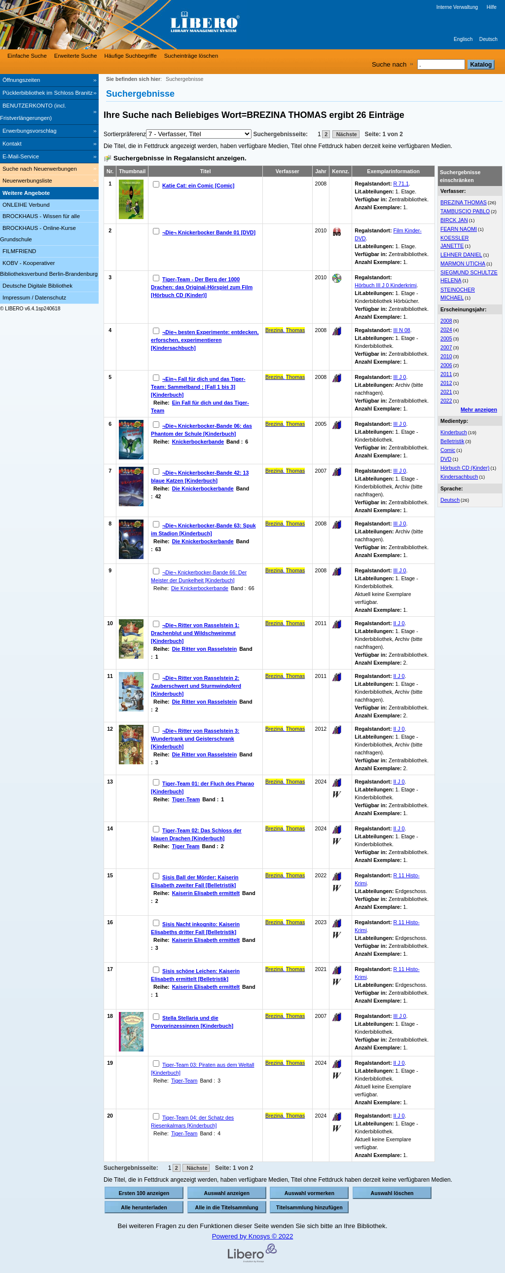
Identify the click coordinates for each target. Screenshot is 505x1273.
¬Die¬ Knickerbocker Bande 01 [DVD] (208, 232)
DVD (446, 459)
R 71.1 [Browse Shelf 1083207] (400, 184)
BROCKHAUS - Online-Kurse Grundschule (38, 233)
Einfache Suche (27, 56)
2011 (446, 374)
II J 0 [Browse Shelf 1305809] (398, 782)
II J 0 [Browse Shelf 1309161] (398, 828)
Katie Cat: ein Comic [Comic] (198, 185)
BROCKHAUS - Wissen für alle (41, 216)
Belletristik (452, 441)
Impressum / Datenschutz (34, 297)
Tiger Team (186, 846)
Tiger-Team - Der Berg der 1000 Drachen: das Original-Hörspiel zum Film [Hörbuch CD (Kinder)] (201, 287)
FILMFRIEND (19, 251)
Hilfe (492, 7)
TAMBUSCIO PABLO (465, 211)
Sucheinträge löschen (191, 56)
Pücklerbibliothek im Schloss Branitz (47, 93)
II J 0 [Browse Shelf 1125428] (398, 623)
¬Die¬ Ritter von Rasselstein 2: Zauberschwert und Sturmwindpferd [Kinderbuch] (196, 686)
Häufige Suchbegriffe (131, 56)
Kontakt (12, 144)
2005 (446, 338)
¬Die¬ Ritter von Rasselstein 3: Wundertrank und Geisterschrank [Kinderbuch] (195, 738)
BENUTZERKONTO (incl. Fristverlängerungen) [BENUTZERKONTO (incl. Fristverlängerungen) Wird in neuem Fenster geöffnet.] (33, 112)
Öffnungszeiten (21, 80)
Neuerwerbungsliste (27, 181)
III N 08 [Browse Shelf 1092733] (401, 330)
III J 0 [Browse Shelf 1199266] (399, 424)
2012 (446, 383)
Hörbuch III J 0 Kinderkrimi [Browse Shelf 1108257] (386, 285)
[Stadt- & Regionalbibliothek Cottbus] (148, 24)
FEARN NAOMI (458, 229)
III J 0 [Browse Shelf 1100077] (399, 523)
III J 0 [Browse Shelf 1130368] (399, 570)
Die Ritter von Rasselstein (204, 649)
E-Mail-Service (20, 156)
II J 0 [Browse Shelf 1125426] (398, 676)
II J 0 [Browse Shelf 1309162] (398, 1063)
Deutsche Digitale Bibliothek (37, 286)
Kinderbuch (453, 432)
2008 (446, 321)
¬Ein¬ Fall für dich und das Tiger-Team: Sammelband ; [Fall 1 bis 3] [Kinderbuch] (198, 387)
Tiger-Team (186, 799)
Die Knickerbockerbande (203, 488)
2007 (446, 347)
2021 (446, 392)
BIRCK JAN (454, 220)
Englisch (463, 39)
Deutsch (488, 39)
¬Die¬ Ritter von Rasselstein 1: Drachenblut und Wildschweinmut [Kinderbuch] (195, 633)
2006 (446, 365)
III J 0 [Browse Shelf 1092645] (399, 377)
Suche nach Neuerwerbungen (39, 169)
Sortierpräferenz (125, 134)
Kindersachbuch (459, 477)
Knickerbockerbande (198, 442)
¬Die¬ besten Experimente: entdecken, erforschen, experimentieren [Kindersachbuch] (204, 340)
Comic (447, 450)
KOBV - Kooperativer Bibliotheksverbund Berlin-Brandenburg (49, 268)
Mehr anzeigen (479, 409)
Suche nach (389, 64)
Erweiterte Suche (75, 56)
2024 (446, 330)
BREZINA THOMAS (463, 202)
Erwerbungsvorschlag (29, 131)
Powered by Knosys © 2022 (252, 1236)
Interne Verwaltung (457, 7)
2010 (446, 356)
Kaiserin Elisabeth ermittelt (206, 893)
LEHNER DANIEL (461, 255)
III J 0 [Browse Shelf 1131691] (399, 1016)
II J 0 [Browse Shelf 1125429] (398, 729)
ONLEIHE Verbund (26, 205)
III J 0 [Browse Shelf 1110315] (399, 471)
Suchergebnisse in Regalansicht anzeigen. (180, 158)
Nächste (346, 134)
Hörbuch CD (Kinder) (465, 468)
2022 (446, 401)
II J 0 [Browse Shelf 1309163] (398, 1116)
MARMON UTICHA (462, 263)
